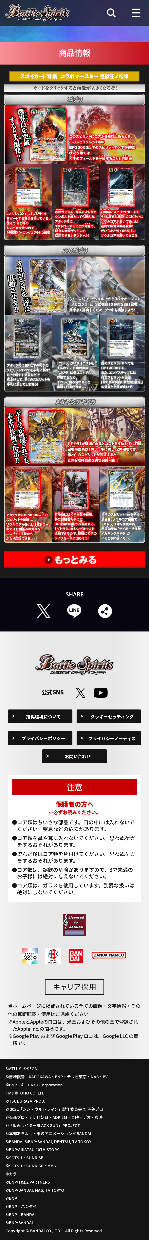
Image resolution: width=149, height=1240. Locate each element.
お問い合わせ (78, 756)
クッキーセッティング (112, 716)
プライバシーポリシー (43, 738)
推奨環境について (43, 716)
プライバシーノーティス (112, 738)
